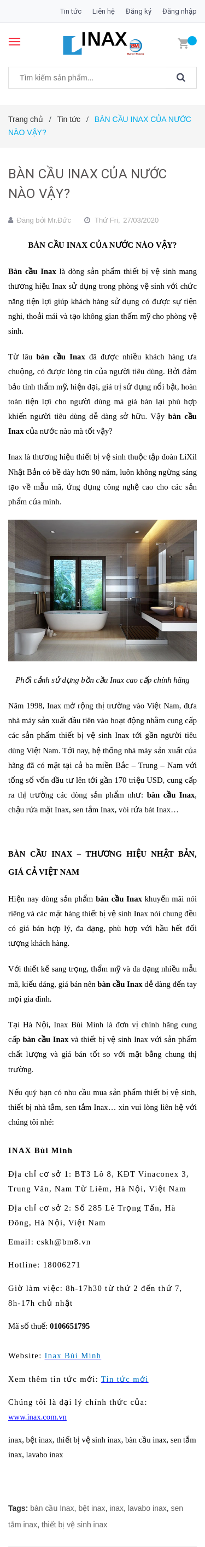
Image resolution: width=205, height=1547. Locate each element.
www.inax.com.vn (37, 1416)
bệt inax (91, 1508)
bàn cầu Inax (52, 1508)
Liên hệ (103, 11)
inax (116, 1508)
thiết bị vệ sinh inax (74, 1524)
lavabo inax (147, 1508)
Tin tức (70, 11)
